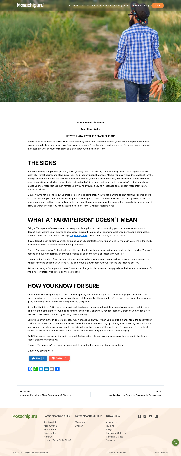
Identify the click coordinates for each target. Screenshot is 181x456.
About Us (111, 422)
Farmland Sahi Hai (116, 433)
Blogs (109, 429)
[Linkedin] (156, 416)
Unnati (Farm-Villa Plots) (57, 440)
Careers (110, 440)
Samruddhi (50, 433)
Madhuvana (50, 425)
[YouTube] (151, 416)
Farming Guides (114, 436)
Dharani (79, 425)
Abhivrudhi (50, 422)
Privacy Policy (161, 453)
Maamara (80, 422)
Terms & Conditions (116, 453)
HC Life (110, 425)
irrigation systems (78, 235)
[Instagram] (145, 416)
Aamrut (48, 436)
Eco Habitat (50, 429)
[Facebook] (139, 416)
